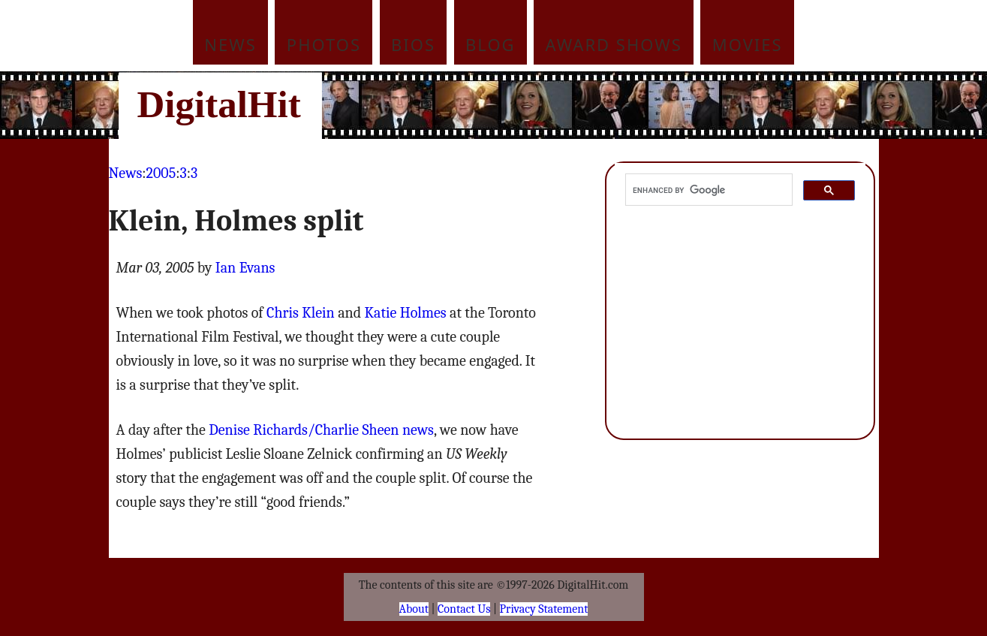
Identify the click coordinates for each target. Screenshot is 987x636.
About (414, 609)
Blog (490, 44)
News (230, 44)
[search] (708, 190)
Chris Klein (300, 312)
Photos (324, 44)
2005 (161, 173)
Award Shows (614, 44)
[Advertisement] (595, 105)
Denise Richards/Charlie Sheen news (321, 430)
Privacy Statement (544, 609)
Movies (747, 44)
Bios (413, 44)
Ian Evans (245, 267)
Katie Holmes (406, 312)
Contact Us (464, 609)
